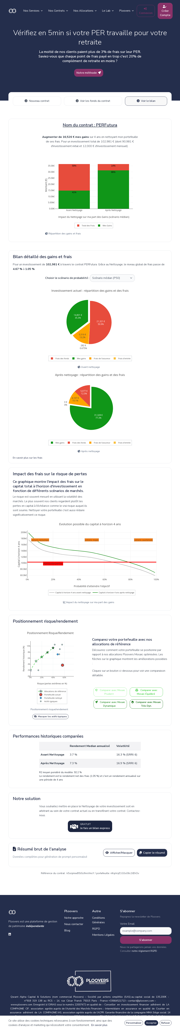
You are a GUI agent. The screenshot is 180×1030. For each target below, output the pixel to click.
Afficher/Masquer (119, 852)
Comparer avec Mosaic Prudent (110, 691)
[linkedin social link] (9, 933)
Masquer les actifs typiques (50, 715)
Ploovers (130, 11)
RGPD (96, 928)
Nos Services (37, 11)
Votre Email (127, 923)
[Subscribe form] (146, 930)
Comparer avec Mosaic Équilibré (146, 691)
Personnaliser (134, 1023)
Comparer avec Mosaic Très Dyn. (146, 703)
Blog (67, 929)
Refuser (165, 1023)
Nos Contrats (62, 11)
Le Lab (112, 11)
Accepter (151, 1023)
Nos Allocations (89, 11)
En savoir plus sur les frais (27, 457)
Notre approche (73, 917)
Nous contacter (73, 923)
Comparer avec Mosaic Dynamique (110, 703)
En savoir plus (99, 1025)
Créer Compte (169, 11)
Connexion (150, 11)
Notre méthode (88, 73)
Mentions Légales (103, 934)
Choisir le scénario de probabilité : (67, 277)
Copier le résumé (152, 852)
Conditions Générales (98, 919)
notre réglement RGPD (144, 950)
